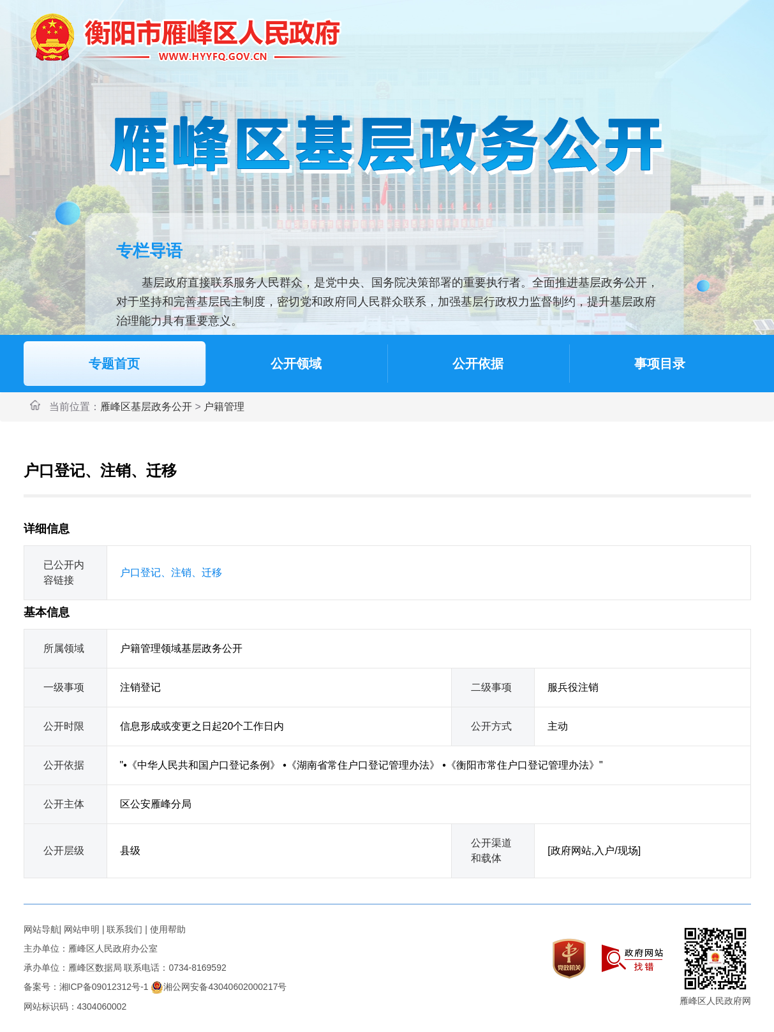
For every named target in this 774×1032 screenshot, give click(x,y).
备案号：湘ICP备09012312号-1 (86, 987)
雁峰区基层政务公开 (146, 406)
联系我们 (124, 929)
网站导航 (41, 929)
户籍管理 (224, 406)
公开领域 (296, 364)
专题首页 (114, 364)
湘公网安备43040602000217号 (219, 987)
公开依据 (477, 364)
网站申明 (82, 929)
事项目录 (659, 364)
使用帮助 (168, 929)
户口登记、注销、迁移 (171, 572)
